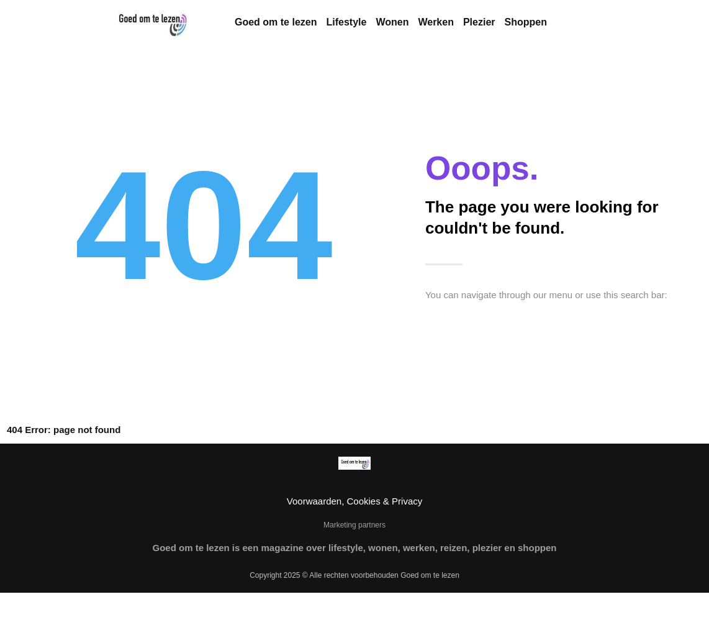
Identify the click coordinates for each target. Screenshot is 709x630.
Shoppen (526, 22)
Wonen (392, 22)
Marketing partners (354, 525)
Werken (436, 22)
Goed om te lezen (276, 22)
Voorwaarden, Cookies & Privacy (354, 501)
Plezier (479, 22)
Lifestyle (346, 22)
